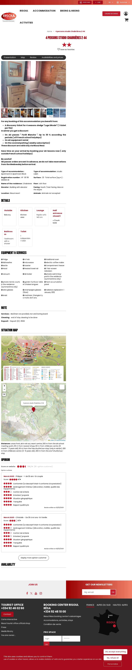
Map (23, 57)
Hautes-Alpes (120, 604)
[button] (126, 20)
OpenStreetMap (60, 440)
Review (33, 57)
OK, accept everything (115, 651)
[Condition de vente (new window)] (52, 624)
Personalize (112, 664)
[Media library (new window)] (7, 631)
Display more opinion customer (33, 558)
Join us (33, 584)
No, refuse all (113, 657)
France (90, 604)
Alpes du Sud (103, 604)
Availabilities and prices (52, 57)
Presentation (10, 57)
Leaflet (51, 440)
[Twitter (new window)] (31, 593)
